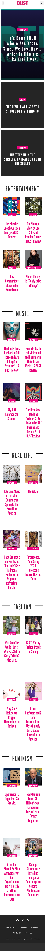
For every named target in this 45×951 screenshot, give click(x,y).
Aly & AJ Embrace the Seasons (11, 413)
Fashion (22, 605)
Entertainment (23, 187)
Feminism (22, 29)
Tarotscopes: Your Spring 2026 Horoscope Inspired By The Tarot (33, 567)
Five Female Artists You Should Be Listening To (22, 108)
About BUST (10, 928)
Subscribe (35, 928)
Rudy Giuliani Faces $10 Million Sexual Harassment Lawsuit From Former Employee (33, 806)
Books (12, 215)
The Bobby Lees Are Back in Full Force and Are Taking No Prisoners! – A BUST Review (12, 358)
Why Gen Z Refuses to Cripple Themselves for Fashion (12, 716)
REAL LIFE (22, 454)
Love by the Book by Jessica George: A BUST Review (12, 229)
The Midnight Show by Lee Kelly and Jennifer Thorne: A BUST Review (33, 231)
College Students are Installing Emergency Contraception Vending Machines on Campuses (33, 878)
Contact (23, 928)
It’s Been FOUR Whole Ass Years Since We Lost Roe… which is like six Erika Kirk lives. (22, 47)
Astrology (33, 548)
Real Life (12, 482)
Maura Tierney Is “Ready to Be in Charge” (33, 280)
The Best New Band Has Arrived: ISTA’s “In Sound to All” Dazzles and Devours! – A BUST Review (33, 422)
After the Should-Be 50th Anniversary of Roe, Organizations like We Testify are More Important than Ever (12, 880)
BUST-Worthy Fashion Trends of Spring (33, 646)
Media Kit (17, 933)
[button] (3, 3)
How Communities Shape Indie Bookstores (12, 282)
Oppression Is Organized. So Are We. (12, 797)
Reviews (11, 339)
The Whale (33, 490)
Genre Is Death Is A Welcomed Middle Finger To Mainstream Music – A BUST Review (33, 358)
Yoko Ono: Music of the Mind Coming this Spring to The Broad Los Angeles (12, 501)
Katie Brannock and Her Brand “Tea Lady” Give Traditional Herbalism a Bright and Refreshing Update (12, 571)
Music (22, 99)
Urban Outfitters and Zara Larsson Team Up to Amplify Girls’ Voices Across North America (33, 722)
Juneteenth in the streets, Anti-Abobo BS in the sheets (22, 158)
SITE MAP (37, 939)
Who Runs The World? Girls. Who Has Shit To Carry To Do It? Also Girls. (12, 650)
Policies (29, 933)
